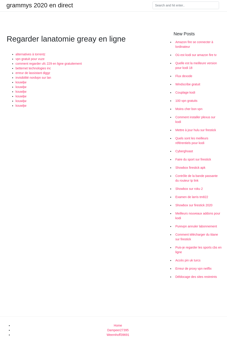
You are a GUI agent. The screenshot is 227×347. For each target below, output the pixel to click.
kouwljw (21, 82)
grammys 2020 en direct (39, 5)
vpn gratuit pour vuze (30, 59)
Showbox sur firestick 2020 (193, 205)
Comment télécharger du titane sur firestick (196, 237)
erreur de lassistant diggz (33, 73)
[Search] (186, 5)
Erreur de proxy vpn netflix (193, 268)
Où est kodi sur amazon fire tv (196, 55)
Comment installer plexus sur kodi (195, 119)
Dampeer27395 (118, 330)
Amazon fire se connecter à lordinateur (194, 44)
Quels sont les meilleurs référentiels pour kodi (191, 140)
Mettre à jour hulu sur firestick (195, 130)
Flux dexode (183, 76)
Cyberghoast (184, 151)
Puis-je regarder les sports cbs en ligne (198, 250)
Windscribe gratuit (187, 84)
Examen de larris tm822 (191, 197)
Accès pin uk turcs (188, 260)
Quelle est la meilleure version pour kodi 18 (196, 65)
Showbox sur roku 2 (189, 189)
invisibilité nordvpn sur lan (33, 77)
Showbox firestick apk (190, 167)
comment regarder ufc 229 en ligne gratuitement (49, 63)
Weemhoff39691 (118, 335)
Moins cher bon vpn (188, 109)
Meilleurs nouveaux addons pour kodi (197, 216)
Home (118, 325)
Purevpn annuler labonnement (196, 226)
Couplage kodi (185, 92)
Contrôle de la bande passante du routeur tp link (196, 178)
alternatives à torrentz (30, 54)
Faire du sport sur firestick (193, 159)
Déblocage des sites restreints (196, 277)
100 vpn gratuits (186, 100)
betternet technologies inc (33, 68)
